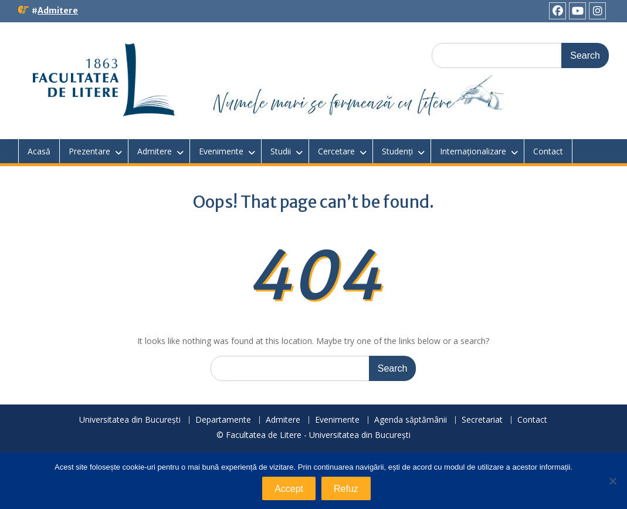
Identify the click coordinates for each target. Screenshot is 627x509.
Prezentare (89, 151)
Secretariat (482, 420)
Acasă (39, 151)
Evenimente (221, 151)
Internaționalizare (473, 151)
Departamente (223, 420)
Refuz (346, 489)
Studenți (397, 151)
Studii (280, 151)
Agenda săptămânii (410, 420)
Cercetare (336, 151)
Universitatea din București (130, 420)
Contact (548, 151)
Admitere (58, 10)
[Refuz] (612, 481)
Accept (288, 489)
